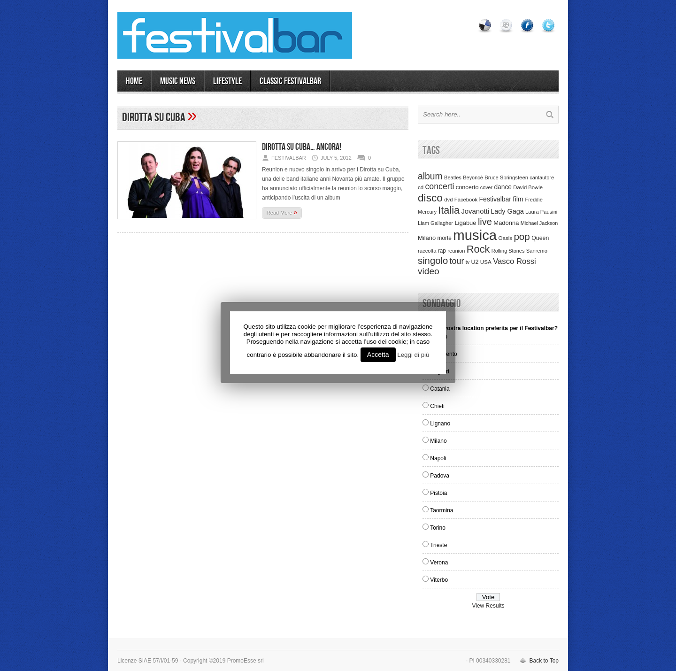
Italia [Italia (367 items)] (449, 210)
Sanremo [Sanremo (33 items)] (536, 251)
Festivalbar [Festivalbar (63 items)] (495, 199)
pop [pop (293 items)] (522, 236)
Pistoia (438, 493)
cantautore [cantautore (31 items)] (542, 177)
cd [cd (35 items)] (420, 187)
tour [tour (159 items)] (457, 261)
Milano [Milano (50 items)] (427, 237)
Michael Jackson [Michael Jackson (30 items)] (539, 223)
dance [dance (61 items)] (503, 187)
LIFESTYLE (227, 81)
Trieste (438, 545)
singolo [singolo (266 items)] (433, 260)
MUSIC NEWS (177, 81)
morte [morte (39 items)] (445, 238)
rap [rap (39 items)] (442, 250)
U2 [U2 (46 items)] (474, 262)
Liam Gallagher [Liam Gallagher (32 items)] (435, 223)
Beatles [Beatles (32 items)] (452, 177)
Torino (438, 527)
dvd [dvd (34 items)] (448, 199)
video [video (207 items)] (428, 271)
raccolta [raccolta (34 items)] (427, 251)
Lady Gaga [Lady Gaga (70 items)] (507, 211)
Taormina (441, 510)
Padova (439, 475)
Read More (282, 212)
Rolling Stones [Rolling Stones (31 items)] (508, 251)
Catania (439, 389)
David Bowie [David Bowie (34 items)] (528, 187)
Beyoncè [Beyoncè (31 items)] (473, 177)
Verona (439, 562)
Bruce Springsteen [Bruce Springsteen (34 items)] (506, 177)
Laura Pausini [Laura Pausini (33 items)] (541, 212)
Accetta (378, 354)
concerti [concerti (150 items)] (439, 186)
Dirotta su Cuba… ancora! (301, 147)
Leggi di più (413, 354)
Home (134, 81)
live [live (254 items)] (485, 221)
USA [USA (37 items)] (486, 262)
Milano (438, 441)
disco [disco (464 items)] (430, 198)
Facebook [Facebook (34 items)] (465, 199)
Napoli (438, 458)
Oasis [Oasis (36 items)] (505, 238)
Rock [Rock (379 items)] (478, 249)
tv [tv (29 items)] (467, 262)
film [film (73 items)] (518, 199)
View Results (488, 605)
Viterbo (439, 580)
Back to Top (544, 660)
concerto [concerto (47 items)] (467, 187)
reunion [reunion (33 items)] (456, 251)
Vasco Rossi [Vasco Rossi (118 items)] (514, 261)
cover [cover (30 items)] (486, 187)
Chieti (437, 406)
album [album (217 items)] (430, 176)
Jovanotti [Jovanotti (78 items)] (475, 211)
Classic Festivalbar (290, 81)
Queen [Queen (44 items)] (540, 238)
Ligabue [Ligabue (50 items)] (465, 222)
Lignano (440, 423)
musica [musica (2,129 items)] (475, 235)
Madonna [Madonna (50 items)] (506, 222)
